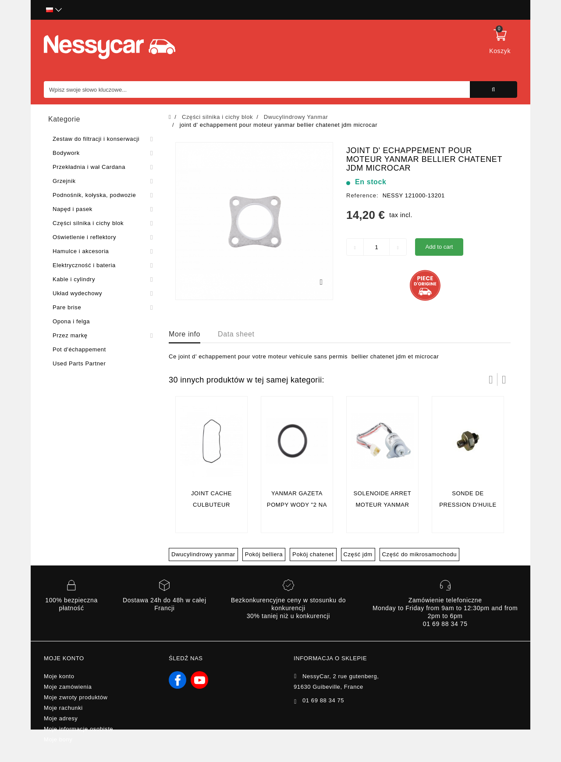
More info (184, 334)
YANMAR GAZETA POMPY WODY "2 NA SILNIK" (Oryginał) (297, 504)
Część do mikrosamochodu (419, 554)
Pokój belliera (264, 554)
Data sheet (236, 334)
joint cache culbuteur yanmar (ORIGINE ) (211, 504)
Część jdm (358, 554)
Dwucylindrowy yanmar (203, 554)
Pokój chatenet (313, 554)
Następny (504, 379)
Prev (490, 379)
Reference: (362, 195)
